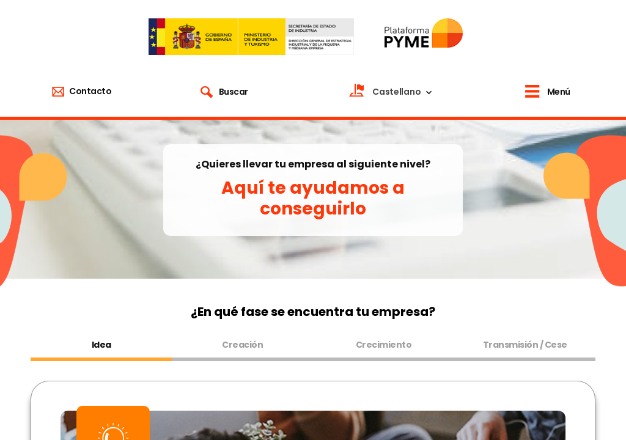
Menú (558, 92)
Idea (101, 345)
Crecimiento (384, 345)
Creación (242, 345)
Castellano (396, 92)
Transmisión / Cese (525, 345)
